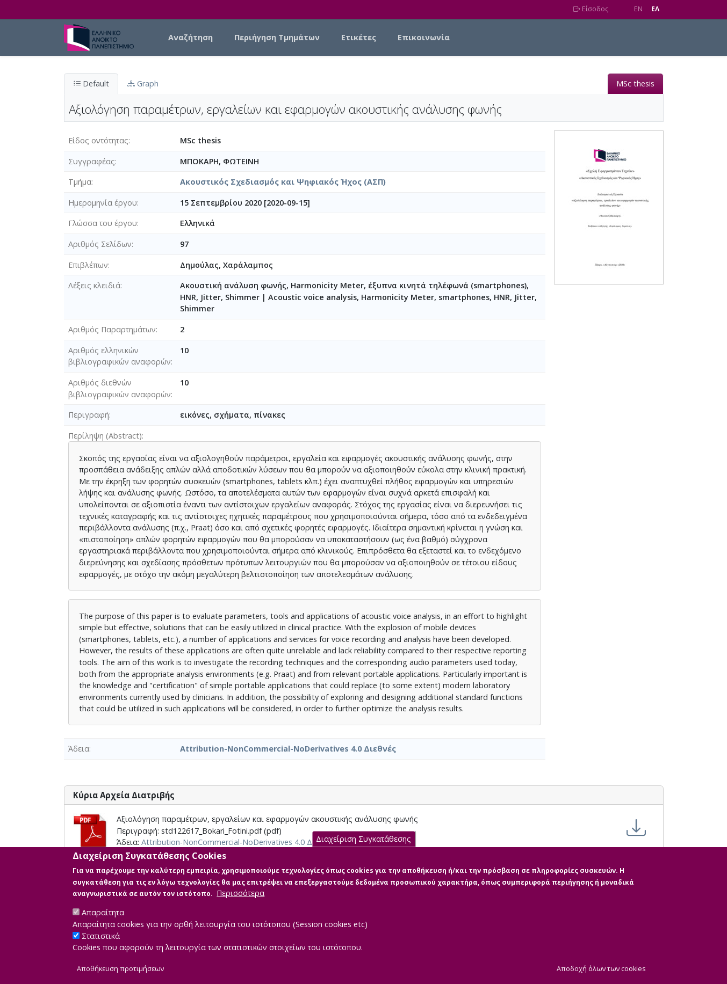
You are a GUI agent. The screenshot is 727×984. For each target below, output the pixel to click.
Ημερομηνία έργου (102, 203)
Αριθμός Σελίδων (100, 244)
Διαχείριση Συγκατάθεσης (363, 849)
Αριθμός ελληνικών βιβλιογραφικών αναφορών (119, 356)
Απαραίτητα (103, 923)
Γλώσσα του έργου (102, 223)
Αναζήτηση (190, 37)
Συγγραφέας (91, 161)
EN (638, 8)
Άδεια (78, 749)
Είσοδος (590, 8)
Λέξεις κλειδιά (94, 285)
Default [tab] (91, 83)
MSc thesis (635, 83)
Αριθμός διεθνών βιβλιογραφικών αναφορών (119, 388)
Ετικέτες (358, 37)
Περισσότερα (240, 904)
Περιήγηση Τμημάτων (277, 37)
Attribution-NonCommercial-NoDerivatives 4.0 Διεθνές (288, 749)
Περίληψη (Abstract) (105, 436)
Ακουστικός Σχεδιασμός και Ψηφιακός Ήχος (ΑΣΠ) (283, 182)
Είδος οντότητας (98, 140)
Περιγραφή (88, 415)
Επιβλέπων (88, 265)
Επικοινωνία (424, 37)
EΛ (655, 8)
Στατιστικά (101, 946)
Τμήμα (79, 182)
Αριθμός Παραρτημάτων (112, 329)
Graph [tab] (143, 83)
